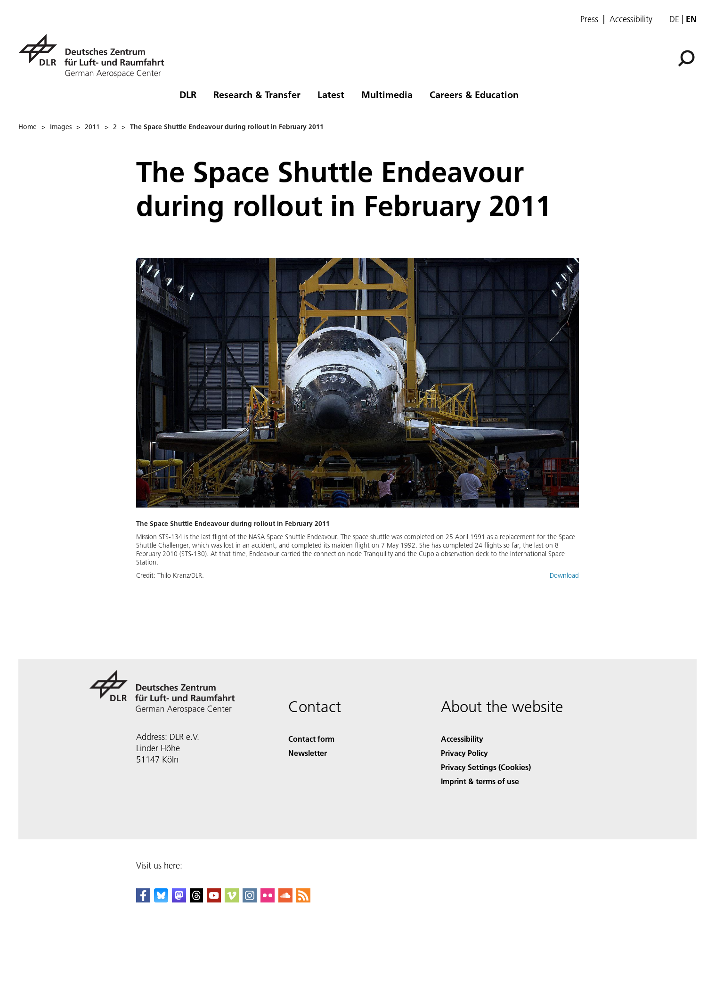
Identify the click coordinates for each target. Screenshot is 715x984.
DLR (187, 94)
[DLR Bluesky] (161, 899)
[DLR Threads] (196, 899)
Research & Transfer (257, 94)
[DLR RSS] (303, 899)
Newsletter (307, 753)
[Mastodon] (179, 899)
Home (27, 126)
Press (589, 19)
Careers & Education (474, 94)
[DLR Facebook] (143, 899)
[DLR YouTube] (214, 899)
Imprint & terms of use (480, 781)
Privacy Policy (464, 753)
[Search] (686, 58)
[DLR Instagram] (250, 899)
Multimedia (387, 94)
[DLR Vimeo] (232, 899)
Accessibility (630, 19)
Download (564, 575)
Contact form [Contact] (311, 739)
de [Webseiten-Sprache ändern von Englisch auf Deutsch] (674, 19)
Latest (330, 94)
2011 (92, 126)
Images (61, 126)
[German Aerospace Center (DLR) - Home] (95, 56)
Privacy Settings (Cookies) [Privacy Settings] (486, 767)
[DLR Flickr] (267, 899)
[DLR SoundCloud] (285, 899)
